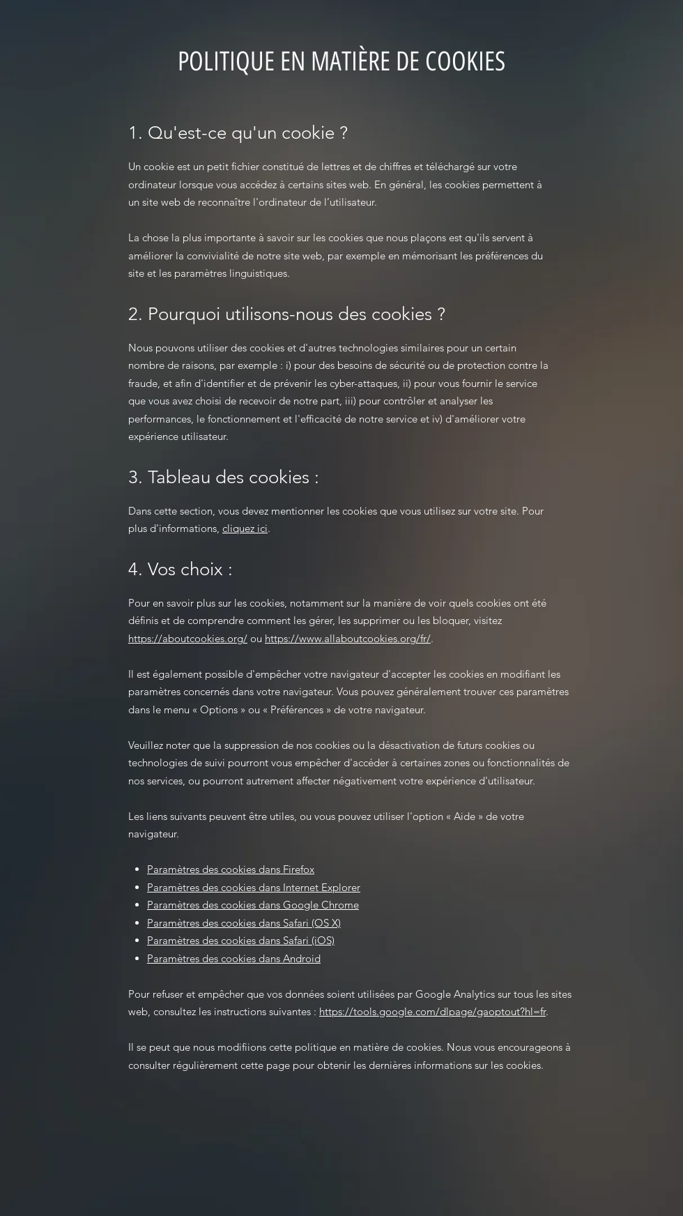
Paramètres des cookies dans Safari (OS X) (244, 922)
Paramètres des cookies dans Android (234, 958)
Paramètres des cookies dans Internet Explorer (253, 887)
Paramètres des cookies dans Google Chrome (253, 904)
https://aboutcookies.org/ (187, 638)
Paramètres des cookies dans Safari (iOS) (241, 940)
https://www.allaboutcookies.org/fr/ (348, 638)
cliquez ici (245, 528)
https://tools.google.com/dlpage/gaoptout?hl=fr (432, 1011)
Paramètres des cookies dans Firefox (230, 869)
